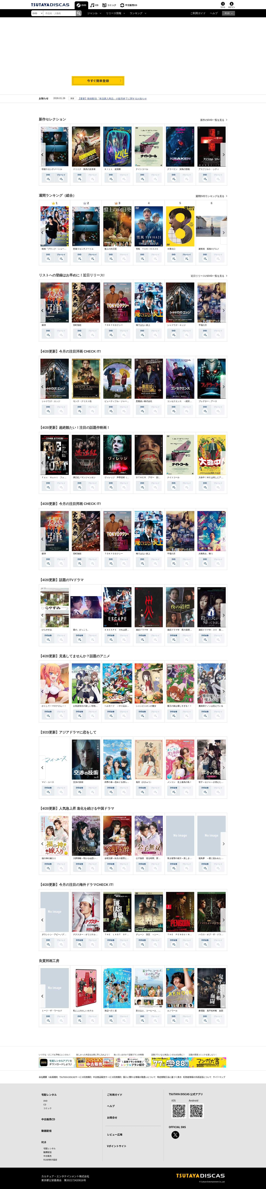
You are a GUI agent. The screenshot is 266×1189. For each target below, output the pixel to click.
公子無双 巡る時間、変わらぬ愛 (151, 858)
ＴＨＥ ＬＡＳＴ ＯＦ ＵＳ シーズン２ (124, 934)
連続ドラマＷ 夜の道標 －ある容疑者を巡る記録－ (191, 630)
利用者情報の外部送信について (197, 1076)
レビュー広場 (114, 1134)
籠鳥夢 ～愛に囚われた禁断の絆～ (215, 858)
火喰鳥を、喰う (206, 553)
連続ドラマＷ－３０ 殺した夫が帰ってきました (221, 630)
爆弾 (44, 325)
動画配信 (46, 1131)
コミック (111, 5)
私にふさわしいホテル (83, 1010)
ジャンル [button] (92, 13)
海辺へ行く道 (110, 1010)
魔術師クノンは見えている (211, 706)
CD (96, 5)
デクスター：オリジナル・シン (87, 934)
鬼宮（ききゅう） (144, 782)
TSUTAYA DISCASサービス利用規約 (75, 1076)
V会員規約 (53, 1076)
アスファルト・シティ (209, 169)
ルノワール (172, 1010)
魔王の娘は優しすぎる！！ (179, 706)
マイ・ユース (48, 782)
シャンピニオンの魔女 (146, 706)
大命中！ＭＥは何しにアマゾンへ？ (215, 477)
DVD (84, 5)
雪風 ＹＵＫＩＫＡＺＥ (147, 249)
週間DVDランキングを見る (210, 196)
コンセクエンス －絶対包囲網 (181, 401)
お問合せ (112, 1117)
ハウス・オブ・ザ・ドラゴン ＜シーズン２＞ (220, 934)
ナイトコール (142, 169)
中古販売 (47, 1155)
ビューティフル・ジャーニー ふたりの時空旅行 (126, 401)
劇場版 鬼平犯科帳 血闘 (211, 1010)
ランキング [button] (136, 13)
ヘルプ (214, 13)
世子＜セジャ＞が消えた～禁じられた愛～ (218, 782)
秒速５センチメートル (52, 169)
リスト (222, 7)
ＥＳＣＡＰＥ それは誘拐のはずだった (122, 630)
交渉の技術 (78, 782)
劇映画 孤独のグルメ (209, 249)
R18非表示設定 (50, 1159)
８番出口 (171, 249)
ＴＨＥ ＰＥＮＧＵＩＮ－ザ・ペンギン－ (186, 934)
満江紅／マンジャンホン (84, 477)
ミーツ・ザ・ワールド (52, 1010)
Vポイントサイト (116, 1146)
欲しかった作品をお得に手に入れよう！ (93, 1055)
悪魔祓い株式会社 (144, 401)
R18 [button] (227, 13)
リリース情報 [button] (113, 13)
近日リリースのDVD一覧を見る (208, 276)
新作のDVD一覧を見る (212, 120)
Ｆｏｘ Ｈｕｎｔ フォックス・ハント (60, 477)
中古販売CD (131, 5)
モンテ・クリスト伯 (82, 401)
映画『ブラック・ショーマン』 (56, 249)
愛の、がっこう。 (81, 630)
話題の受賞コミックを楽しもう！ (203, 1055)
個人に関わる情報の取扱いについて (139, 1076)
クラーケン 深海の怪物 (178, 169)
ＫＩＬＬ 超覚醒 (112, 169)
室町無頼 (77, 325)
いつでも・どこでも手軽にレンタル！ (55, 1055)
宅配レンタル (49, 1148)
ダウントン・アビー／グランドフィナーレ (61, 934)
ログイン (231, 7)
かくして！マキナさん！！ (54, 706)
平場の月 (203, 325)
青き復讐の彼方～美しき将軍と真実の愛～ (186, 858)
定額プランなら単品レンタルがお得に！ (168, 1055)
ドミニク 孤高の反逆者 (84, 169)
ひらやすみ (47, 630)
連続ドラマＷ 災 (144, 630)
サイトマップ (219, 1076)
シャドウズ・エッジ (176, 325)
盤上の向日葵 (110, 249)
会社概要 (43, 1076)
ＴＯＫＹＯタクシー (113, 325)
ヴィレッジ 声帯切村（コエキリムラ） (122, 477)
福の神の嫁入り (49, 858)
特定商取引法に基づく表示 (169, 1076)
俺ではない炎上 (143, 325)
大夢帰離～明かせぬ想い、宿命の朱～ (90, 858)
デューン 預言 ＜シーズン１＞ (151, 934)
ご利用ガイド (198, 13)
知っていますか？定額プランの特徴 (129, 1055)
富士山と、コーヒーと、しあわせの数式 (154, 1010)
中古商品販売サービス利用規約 (107, 1076)
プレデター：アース (208, 401)
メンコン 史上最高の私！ (179, 782)
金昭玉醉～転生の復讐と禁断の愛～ (120, 858)
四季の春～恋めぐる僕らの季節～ (119, 782)
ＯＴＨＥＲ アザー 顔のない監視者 (153, 477)
